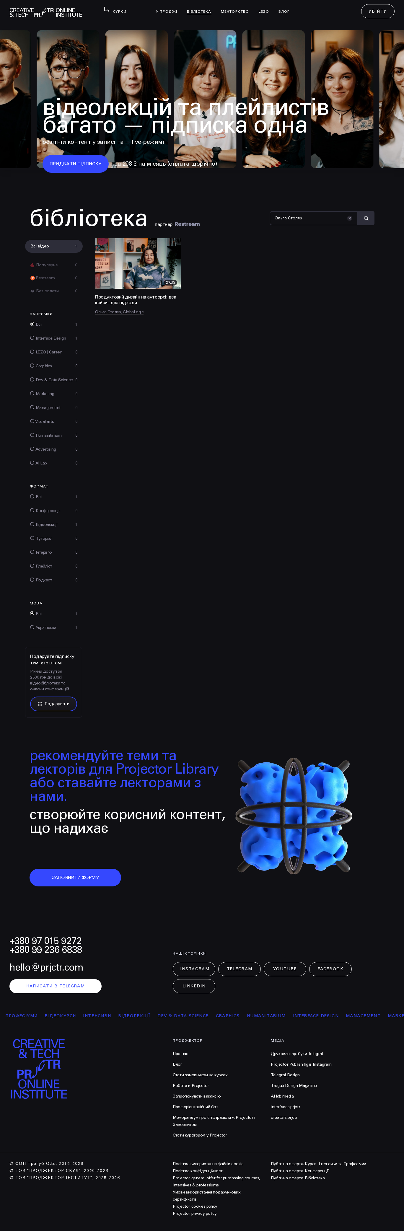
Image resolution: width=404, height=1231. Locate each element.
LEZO (266, 8)
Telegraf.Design (285, 1074)
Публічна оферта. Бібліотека (298, 1178)
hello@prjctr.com (46, 967)
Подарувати (53, 703)
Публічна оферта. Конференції (300, 1170)
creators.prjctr (284, 1117)
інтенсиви (104, 1015)
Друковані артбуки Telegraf (297, 1053)
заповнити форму (75, 877)
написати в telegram (55, 986)
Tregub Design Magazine (294, 1085)
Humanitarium (273, 1015)
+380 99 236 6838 (45, 950)
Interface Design (323, 1015)
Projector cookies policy (195, 1206)
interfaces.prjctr (285, 1106)
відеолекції (141, 1015)
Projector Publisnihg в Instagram (301, 1064)
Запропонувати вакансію (197, 1096)
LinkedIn (194, 986)
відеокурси (67, 1015)
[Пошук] (314, 218)
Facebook (330, 968)
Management (370, 1015)
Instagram (194, 968)
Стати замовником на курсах (200, 1074)
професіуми (28, 1015)
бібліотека (201, 8)
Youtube (285, 968)
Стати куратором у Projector (200, 1135)
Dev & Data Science (190, 1015)
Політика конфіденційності (198, 1170)
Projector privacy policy (194, 1213)
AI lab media (282, 1096)
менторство (237, 8)
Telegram (239, 968)
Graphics (235, 1015)
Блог (286, 8)
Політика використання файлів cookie (208, 1163)
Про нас (180, 1053)
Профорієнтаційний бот (195, 1106)
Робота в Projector (191, 1085)
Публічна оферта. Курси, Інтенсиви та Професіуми (318, 1163)
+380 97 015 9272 (45, 941)
